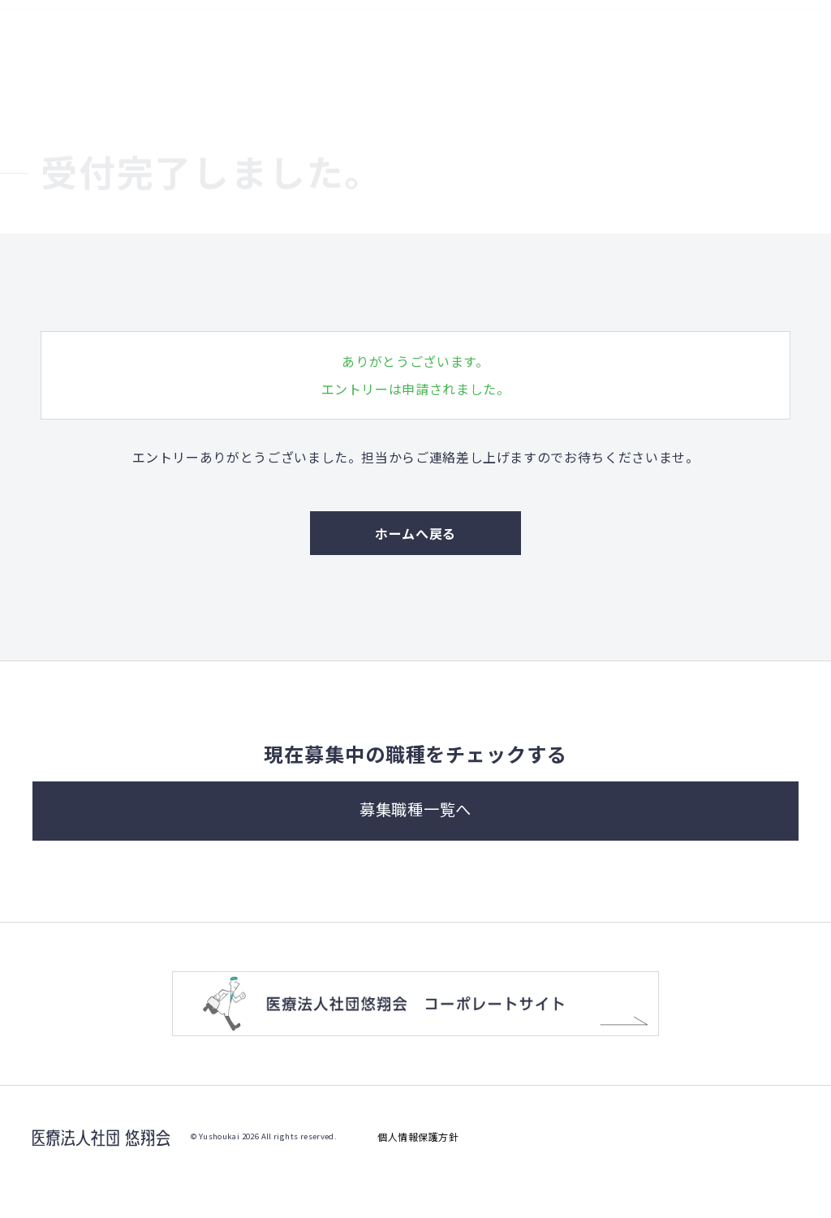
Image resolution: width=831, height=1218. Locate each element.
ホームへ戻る (415, 533)
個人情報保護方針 (418, 1166)
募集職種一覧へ (416, 832)
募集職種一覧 (706, 26)
